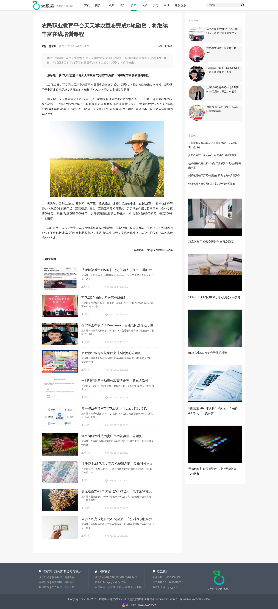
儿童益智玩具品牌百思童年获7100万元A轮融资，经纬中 (213, 145)
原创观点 (180, 5)
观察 (112, 5)
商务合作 (69, 577)
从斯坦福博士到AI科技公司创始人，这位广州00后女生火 (116, 270)
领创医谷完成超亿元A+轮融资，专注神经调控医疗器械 (116, 519)
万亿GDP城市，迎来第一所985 (103, 297)
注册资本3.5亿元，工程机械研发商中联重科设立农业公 (117, 464)
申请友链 (44, 587)
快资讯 (99, 5)
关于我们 (44, 577)
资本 (134, 5)
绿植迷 (129, 587)
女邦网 (138, 587)
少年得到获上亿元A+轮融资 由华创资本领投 (212, 155)
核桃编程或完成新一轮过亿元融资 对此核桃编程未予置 (214, 165)
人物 (145, 5)
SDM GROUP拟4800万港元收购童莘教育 (214, 297)
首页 (87, 5)
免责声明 (57, 582)
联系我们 (57, 577)
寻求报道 (44, 582)
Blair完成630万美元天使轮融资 (207, 352)
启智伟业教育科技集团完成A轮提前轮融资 (111, 353)
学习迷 (111, 587)
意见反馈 (69, 587)
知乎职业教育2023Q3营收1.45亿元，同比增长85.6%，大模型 (114, 409)
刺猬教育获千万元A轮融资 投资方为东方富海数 (214, 175)
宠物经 (120, 587)
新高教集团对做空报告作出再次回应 (211, 241)
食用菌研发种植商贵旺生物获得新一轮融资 (111, 436)
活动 (166, 5)
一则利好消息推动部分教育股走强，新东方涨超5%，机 (114, 381)
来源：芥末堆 (48, 46)
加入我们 (57, 587)
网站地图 (69, 582)
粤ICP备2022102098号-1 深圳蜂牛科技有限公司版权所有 (183, 599)
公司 (156, 5)
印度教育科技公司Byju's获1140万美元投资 (211, 183)
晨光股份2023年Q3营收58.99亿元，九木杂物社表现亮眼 (116, 492)
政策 (123, 5)
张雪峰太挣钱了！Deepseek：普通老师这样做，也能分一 (117, 326)
